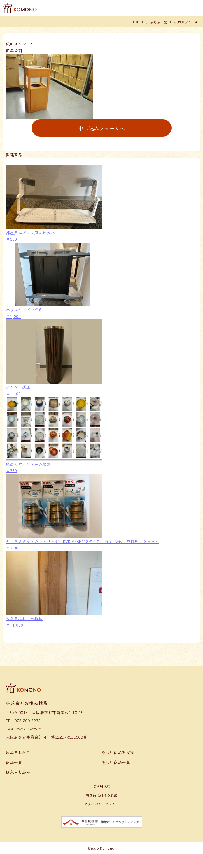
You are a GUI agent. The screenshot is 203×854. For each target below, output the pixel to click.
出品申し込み (18, 752)
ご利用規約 (101, 785)
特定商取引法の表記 (101, 795)
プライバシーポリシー (101, 803)
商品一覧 (14, 762)
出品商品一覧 (156, 21)
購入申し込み (18, 772)
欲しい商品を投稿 (118, 752)
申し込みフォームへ (101, 128)
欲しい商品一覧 (116, 762)
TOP (135, 21)
